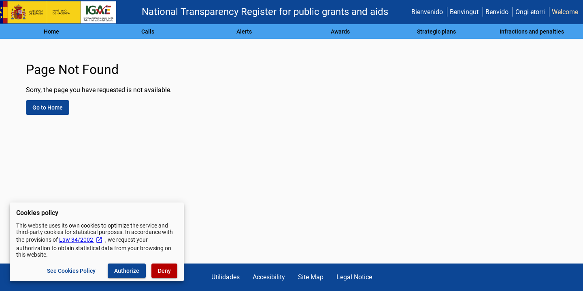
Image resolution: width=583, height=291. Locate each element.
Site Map (310, 277)
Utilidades (225, 277)
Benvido (497, 12)
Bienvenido (427, 12)
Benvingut (464, 12)
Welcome (565, 12)
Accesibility (269, 277)
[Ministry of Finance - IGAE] (62, 12)
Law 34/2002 (81, 239)
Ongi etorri (530, 12)
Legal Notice (354, 277)
